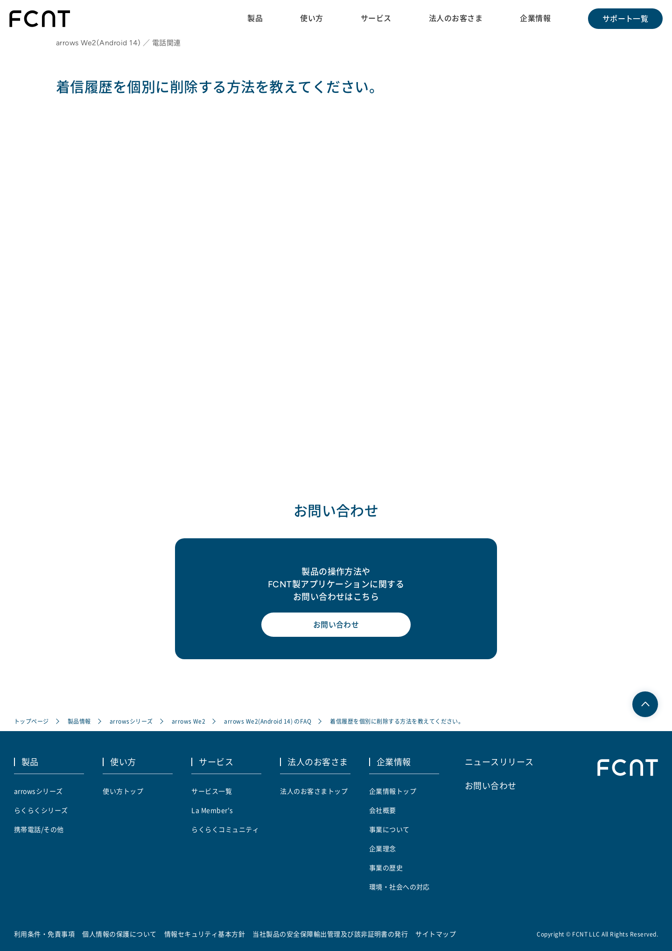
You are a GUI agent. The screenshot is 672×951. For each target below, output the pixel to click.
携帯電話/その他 (39, 829)
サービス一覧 (211, 791)
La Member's (212, 810)
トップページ (31, 721)
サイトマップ (435, 933)
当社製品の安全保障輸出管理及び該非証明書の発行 (330, 933)
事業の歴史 (386, 867)
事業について (389, 829)
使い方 (311, 18)
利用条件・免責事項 (44, 933)
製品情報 (79, 721)
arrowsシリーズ (131, 721)
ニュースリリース (499, 761)
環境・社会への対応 (399, 886)
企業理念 (382, 848)
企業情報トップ (392, 791)
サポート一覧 (625, 18)
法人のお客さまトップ (314, 791)
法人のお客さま (456, 18)
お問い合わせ (336, 624)
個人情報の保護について (119, 933)
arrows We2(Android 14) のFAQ (267, 721)
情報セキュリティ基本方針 (204, 933)
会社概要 (382, 810)
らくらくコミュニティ (225, 829)
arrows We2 (189, 721)
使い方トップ (123, 791)
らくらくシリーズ (41, 810)
